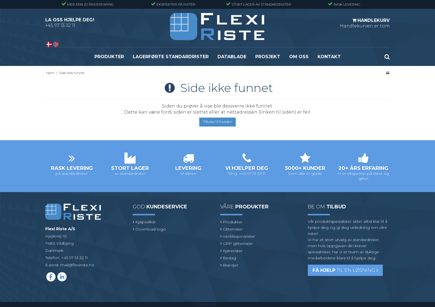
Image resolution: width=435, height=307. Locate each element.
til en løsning (345, 270)
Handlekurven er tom (365, 23)
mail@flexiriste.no (77, 264)
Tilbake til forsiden (217, 122)
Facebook (206, 304)
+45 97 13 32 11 (60, 25)
